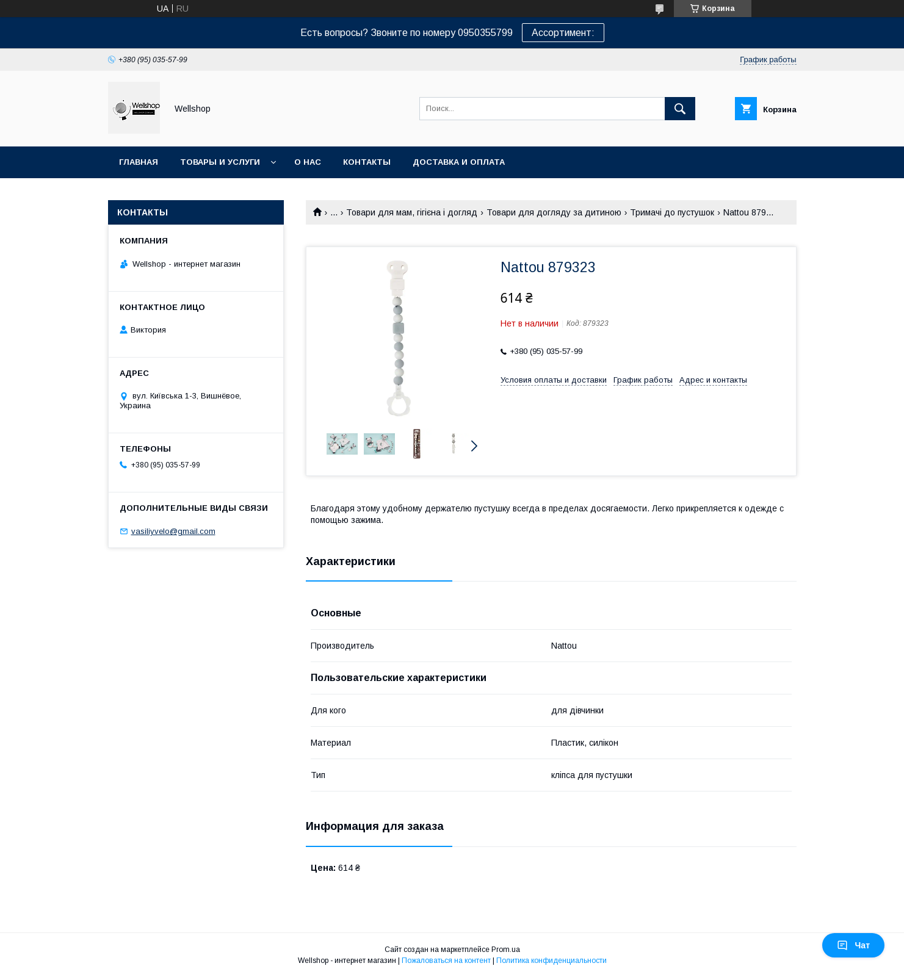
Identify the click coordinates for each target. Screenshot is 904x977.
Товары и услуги (220, 162)
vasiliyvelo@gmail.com (173, 531)
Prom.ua (505, 949)
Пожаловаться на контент (446, 960)
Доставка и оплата (459, 162)
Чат (853, 945)
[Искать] (680, 108)
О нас (307, 162)
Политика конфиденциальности (551, 960)
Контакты (367, 162)
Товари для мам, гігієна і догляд (411, 212)
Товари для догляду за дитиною (553, 212)
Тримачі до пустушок (672, 212)
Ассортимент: (563, 32)
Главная (138, 162)
